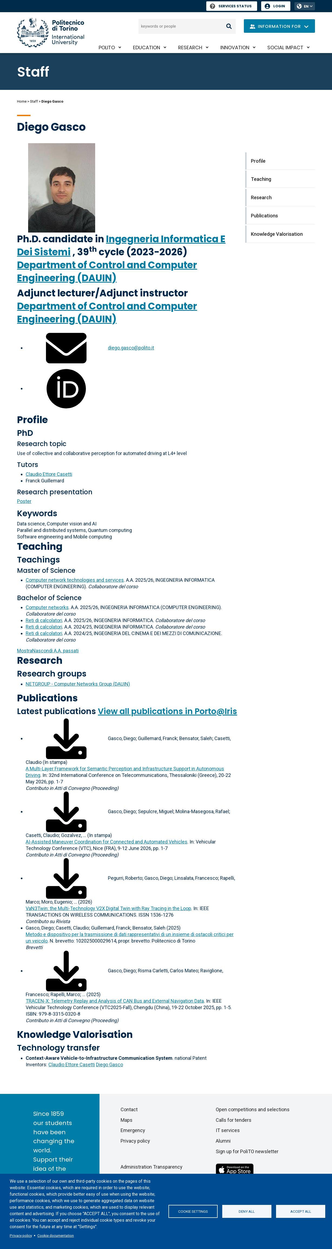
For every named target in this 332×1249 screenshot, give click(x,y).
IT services (228, 1130)
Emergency (133, 1130)
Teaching (39, 546)
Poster (24, 501)
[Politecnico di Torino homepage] (50, 32)
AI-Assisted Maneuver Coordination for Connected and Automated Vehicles (106, 842)
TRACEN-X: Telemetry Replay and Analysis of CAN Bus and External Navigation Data (115, 1001)
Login (279, 6)
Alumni (223, 1141)
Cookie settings (193, 1211)
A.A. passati (48, 650)
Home (21, 101)
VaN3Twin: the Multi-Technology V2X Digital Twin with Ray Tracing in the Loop (108, 908)
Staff (34, 101)
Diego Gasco (109, 1064)
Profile (32, 419)
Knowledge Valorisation (75, 1034)
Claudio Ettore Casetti (49, 474)
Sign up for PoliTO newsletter (247, 1151)
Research (190, 47)
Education (146, 47)
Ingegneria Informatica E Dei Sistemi (121, 245)
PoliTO (107, 47)
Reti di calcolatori (44, 620)
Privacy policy (21, 1235)
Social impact (285, 47)
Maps (126, 1120)
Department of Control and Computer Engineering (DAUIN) (107, 271)
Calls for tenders (233, 1120)
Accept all (300, 1211)
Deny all (247, 1211)
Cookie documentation (55, 1235)
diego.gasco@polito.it (131, 348)
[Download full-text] (66, 738)
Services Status (231, 6)
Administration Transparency (151, 1167)
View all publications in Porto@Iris (167, 711)
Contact (129, 1109)
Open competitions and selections (253, 1109)
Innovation (234, 47)
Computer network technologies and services (75, 580)
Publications (47, 698)
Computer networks (47, 607)
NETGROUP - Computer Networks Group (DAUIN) (78, 684)
